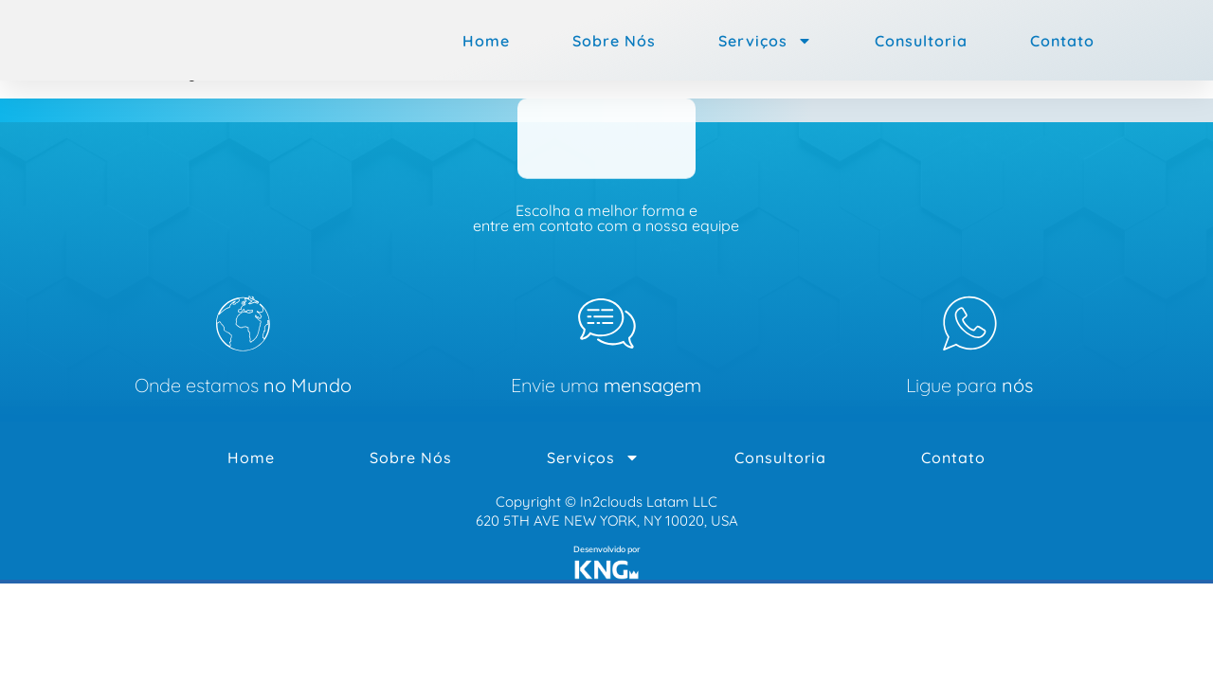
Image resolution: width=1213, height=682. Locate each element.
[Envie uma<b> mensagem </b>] (606, 324)
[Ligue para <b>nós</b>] (969, 324)
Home (486, 40)
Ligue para (969, 386)
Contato (1062, 40)
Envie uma (606, 386)
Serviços (765, 41)
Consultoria (921, 40)
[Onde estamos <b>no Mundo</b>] (243, 324)
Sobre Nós (614, 40)
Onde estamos (243, 386)
